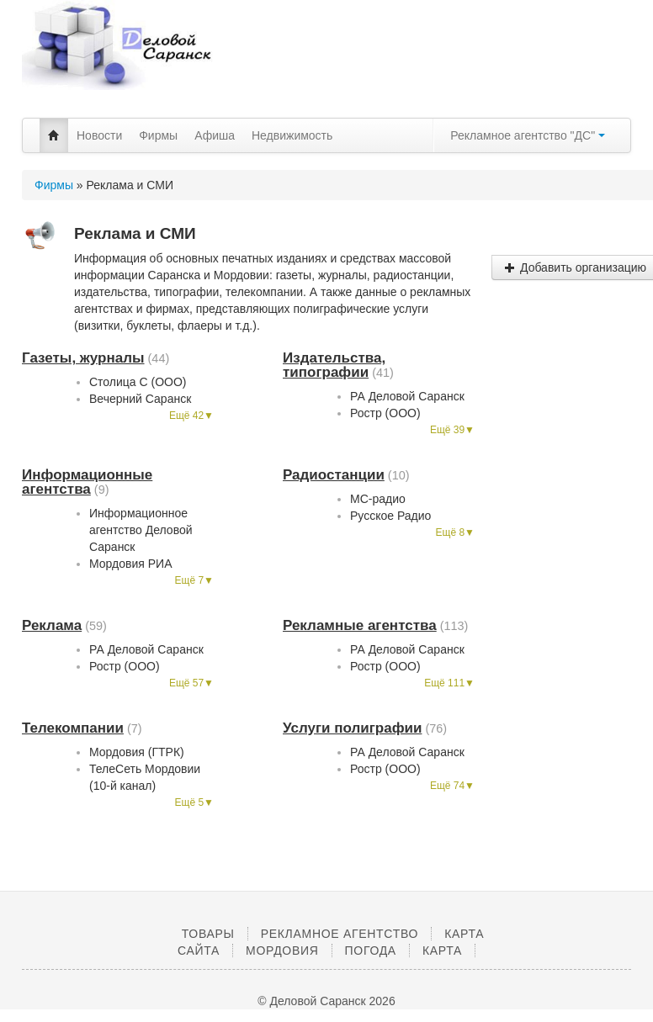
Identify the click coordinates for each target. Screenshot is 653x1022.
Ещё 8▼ (455, 532)
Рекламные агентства (360, 625)
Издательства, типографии (334, 365)
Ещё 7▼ (194, 580)
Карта (442, 950)
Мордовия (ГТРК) (136, 752)
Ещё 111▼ (449, 683)
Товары (208, 933)
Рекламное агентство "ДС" (527, 135)
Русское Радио (390, 515)
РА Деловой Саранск (407, 396)
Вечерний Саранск (140, 398)
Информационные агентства (87, 482)
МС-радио (378, 499)
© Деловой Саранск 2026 (326, 1001)
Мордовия (282, 950)
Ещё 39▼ (452, 430)
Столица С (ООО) (138, 382)
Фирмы (158, 135)
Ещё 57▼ (191, 683)
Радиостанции (334, 475)
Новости (99, 135)
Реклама (52, 625)
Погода (370, 950)
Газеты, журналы (83, 358)
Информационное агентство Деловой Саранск (141, 529)
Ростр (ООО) (385, 413)
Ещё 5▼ (194, 802)
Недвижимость (292, 135)
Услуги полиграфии (352, 728)
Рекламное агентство (339, 933)
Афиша (214, 135)
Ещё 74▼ (452, 786)
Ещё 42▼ (191, 415)
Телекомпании (73, 728)
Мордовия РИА (131, 563)
